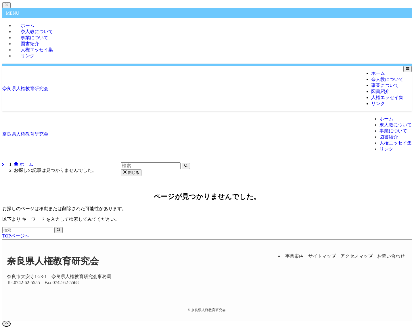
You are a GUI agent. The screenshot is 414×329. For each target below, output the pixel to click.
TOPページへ (15, 235)
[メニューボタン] (407, 69)
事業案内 (294, 256)
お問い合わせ (391, 256)
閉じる (131, 172)
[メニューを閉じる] (6, 5)
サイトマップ (322, 256)
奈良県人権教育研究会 (25, 88)
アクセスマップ (356, 256)
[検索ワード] (27, 230)
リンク (27, 55)
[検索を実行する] (58, 230)
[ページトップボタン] (6, 324)
